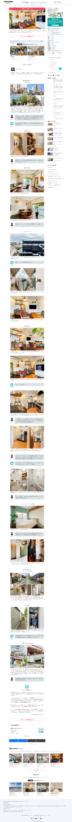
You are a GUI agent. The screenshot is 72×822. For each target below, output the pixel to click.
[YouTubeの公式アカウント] (53, 75)
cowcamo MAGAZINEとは (42, 2)
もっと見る (36, 770)
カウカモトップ (52, 59)
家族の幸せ (11, 807)
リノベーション (18, 807)
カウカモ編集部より (51, 187)
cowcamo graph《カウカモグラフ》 (53, 171)
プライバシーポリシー (47, 815)
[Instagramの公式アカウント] (49, 75)
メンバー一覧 (32, 815)
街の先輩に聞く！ (50, 167)
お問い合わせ (41, 815)
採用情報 (36, 815)
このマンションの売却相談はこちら (27, 36)
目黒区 (10, 811)
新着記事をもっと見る (59, 118)
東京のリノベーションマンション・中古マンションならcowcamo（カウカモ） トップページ (17, 810)
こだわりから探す (53, 63)
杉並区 (22, 811)
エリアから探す (52, 61)
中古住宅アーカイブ (33, 2)
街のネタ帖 (49, 180)
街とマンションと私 (57, 176)
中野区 (19, 811)
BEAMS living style (50, 178)
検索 (60, 68)
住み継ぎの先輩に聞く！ (58, 178)
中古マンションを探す (57, 2)
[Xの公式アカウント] (56, 75)
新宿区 (16, 811)
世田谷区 (13, 811)
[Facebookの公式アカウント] (58, 75)
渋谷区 (5, 811)
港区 (7, 811)
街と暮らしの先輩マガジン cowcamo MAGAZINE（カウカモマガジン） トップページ (16, 801)
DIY (14, 807)
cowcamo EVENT (50, 176)
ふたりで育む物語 (6, 807)
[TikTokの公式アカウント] (51, 75)
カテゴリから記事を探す (25, 2)
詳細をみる (27, 736)
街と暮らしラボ (54, 180)
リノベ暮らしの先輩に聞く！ (52, 169)
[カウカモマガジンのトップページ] (8, 2)
